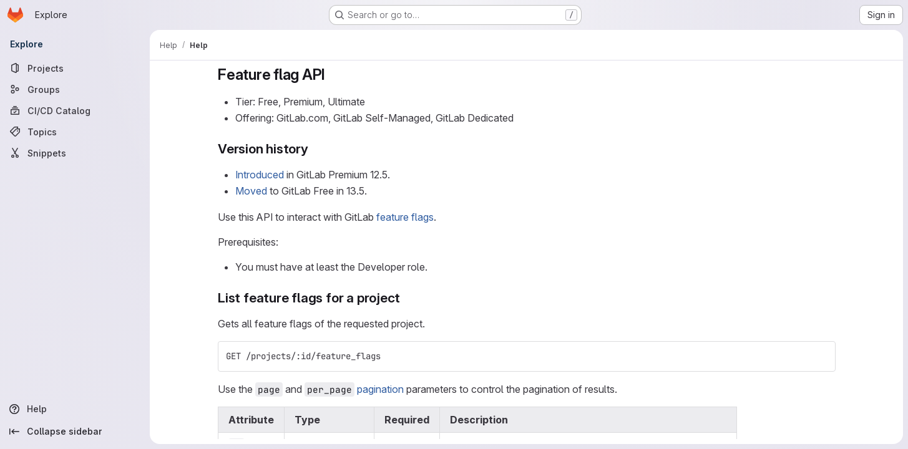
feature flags (405, 217)
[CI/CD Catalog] (75, 110)
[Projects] (75, 68)
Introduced (259, 174)
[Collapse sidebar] (75, 432)
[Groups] (75, 89)
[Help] (75, 409)
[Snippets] (75, 153)
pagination (380, 389)
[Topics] (75, 132)
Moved (251, 191)
